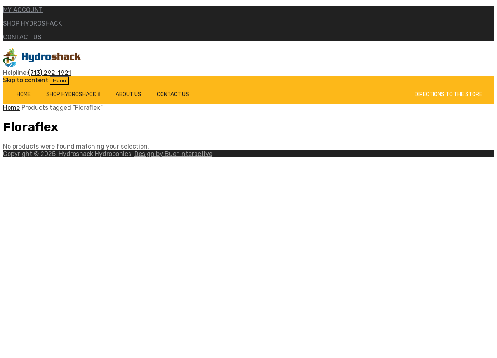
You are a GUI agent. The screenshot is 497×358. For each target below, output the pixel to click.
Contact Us (173, 94)
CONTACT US (22, 37)
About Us (128, 94)
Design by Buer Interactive (173, 153)
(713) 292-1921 (49, 72)
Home (24, 94)
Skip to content (25, 80)
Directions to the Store (448, 94)
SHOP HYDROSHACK (32, 23)
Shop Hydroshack (73, 94)
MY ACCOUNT (23, 10)
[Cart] (401, 94)
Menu (59, 80)
